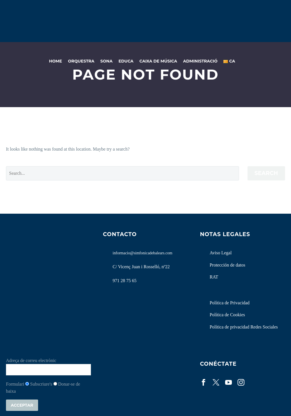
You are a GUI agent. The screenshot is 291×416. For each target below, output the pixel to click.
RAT (214, 276)
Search (266, 173)
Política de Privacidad (230, 302)
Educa (126, 61)
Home (55, 61)
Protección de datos (227, 265)
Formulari (15, 384)
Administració (200, 61)
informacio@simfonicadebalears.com (142, 253)
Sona (106, 61)
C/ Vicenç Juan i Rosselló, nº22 (141, 266)
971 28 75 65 (124, 280)
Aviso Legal (221, 252)
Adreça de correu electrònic (31, 360)
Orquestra (81, 61)
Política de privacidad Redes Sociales (244, 327)
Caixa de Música (158, 61)
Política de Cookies (227, 314)
